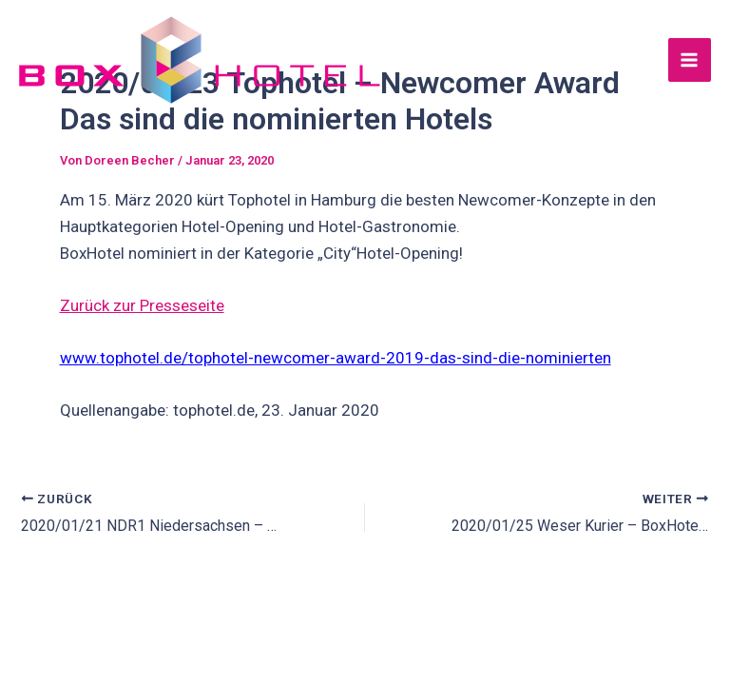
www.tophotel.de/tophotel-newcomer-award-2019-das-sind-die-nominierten (335, 357)
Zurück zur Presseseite (142, 305)
